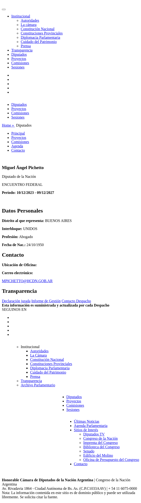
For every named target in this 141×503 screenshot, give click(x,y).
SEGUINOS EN (14, 309)
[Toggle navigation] (4, 9)
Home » (8, 125)
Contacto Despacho (76, 301)
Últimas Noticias (86, 421)
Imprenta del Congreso (100, 443)
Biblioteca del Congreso (101, 447)
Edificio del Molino (98, 455)
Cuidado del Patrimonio (39, 42)
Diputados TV (94, 434)
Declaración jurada (16, 301)
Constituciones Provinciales (42, 33)
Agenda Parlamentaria (91, 426)
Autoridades (30, 20)
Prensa (26, 46)
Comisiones (20, 63)
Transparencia (21, 50)
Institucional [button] (20, 16)
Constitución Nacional (38, 29)
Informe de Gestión (45, 301)
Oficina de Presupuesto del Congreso (111, 460)
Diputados (19, 54)
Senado (88, 451)
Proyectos (18, 59)
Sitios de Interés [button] (86, 430)
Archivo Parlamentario (38, 385)
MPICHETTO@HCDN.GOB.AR (27, 281)
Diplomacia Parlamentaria (40, 37)
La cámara (28, 25)
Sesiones (17, 67)
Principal (18, 133)
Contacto (18, 150)
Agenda (17, 146)
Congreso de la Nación (100, 438)
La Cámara (38, 355)
